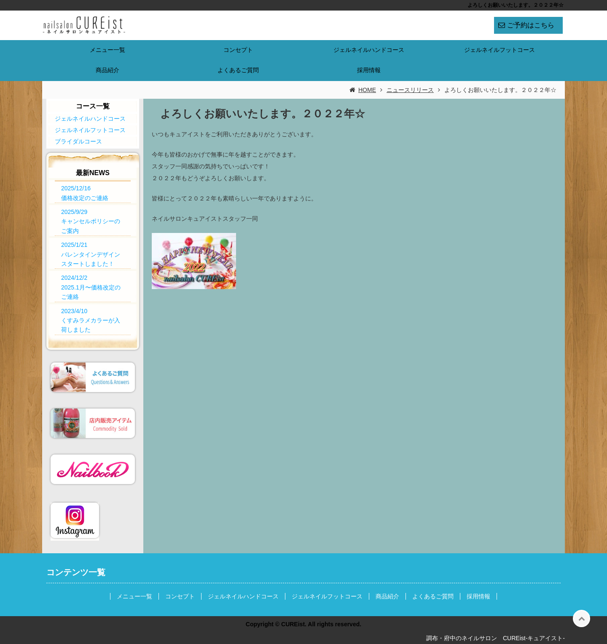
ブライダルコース (78, 141)
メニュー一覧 (107, 49)
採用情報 (369, 70)
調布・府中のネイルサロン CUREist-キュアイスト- (495, 638)
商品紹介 (107, 70)
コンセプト (238, 49)
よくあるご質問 (238, 70)
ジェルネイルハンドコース (368, 49)
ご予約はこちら (530, 25)
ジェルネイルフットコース (499, 49)
